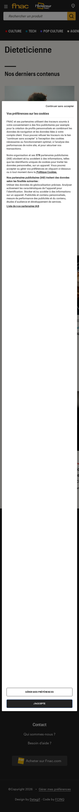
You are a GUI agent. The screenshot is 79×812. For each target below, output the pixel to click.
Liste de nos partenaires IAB (23, 206)
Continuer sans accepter (60, 105)
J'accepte (39, 703)
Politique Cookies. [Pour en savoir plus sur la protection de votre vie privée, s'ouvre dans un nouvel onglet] (46, 172)
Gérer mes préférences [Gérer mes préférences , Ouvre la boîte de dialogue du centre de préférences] (39, 692)
